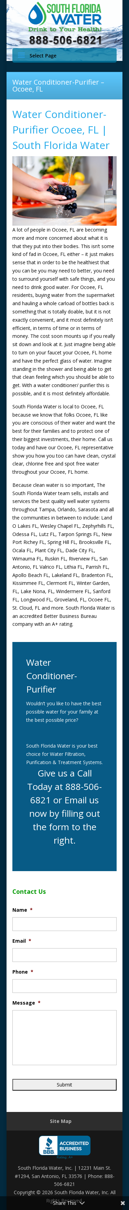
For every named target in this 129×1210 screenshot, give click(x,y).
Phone (22, 972)
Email (21, 941)
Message (26, 1003)
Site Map (61, 1121)
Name (22, 910)
